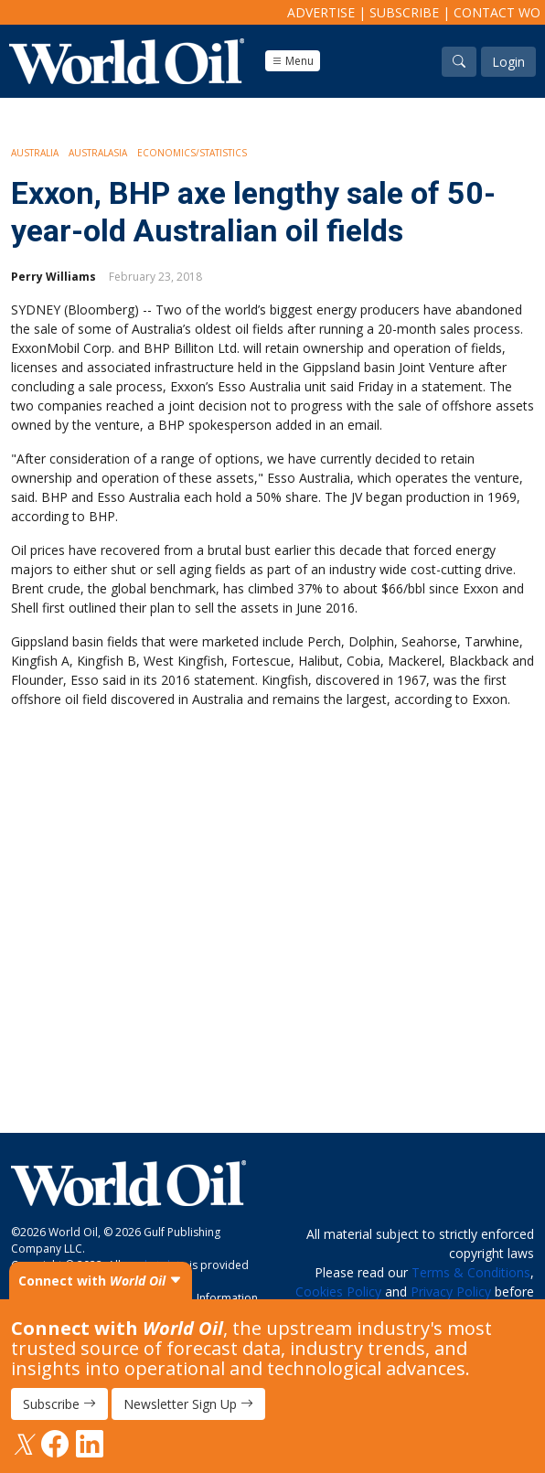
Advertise (321, 12)
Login (508, 61)
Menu (293, 61)
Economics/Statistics (192, 152)
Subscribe (404, 12)
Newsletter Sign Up (188, 1404)
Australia (35, 152)
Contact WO (497, 12)
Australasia (98, 152)
